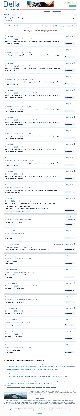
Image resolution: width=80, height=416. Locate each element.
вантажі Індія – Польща (36, 374)
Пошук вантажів (7, 385)
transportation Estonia (21, 383)
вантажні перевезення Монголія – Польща (50, 366)
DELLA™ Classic (65, 400)
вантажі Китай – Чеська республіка (48, 377)
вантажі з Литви (7, 403)
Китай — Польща (14, 18)
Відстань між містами (57, 400)
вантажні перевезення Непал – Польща (67, 366)
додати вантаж (47, 11)
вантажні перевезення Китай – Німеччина (15, 369)
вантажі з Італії (69, 402)
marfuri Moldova (39, 387)
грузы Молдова (24, 387)
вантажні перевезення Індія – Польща (50, 364)
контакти (42, 398)
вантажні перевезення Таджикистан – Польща (37, 367)
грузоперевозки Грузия (44, 381)
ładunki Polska (53, 387)
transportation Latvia (64, 381)
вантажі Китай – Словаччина (24, 377)
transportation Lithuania (11, 383)
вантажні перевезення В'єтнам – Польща (34, 364)
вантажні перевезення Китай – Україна (50, 369)
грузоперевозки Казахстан (23, 381)
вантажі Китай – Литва (62, 376)
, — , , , (30, 203)
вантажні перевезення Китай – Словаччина (33, 369)
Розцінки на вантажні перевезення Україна (27, 400)
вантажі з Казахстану (60, 402)
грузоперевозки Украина (12, 381)
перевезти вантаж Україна (58, 403)
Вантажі (16, 373)
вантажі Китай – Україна (36, 377)
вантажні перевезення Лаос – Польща (33, 366)
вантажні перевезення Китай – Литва (54, 367)
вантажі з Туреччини (51, 402)
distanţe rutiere (49, 383)
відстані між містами (30, 383)
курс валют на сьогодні (39, 404)
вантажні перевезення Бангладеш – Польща (16, 364)
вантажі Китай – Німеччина (12, 377)
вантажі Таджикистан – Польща (50, 376)
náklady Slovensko (46, 387)
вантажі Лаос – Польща (71, 374)
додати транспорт (56, 11)
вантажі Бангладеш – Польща (13, 374)
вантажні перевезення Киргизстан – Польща (16, 366)
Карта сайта (71, 400)
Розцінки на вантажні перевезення (12, 400)
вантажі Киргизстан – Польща (59, 374)
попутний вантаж (33, 403)
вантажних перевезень (40, 393)
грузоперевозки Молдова (34, 381)
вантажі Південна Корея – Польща (37, 376)
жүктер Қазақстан (31, 387)
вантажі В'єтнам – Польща (25, 374)
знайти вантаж (9, 402)
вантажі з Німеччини (33, 402)
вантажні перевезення (70, 403)
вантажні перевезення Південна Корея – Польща (17, 367)
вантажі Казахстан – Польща (47, 374)
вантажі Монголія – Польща (12, 376)
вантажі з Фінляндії (16, 403)
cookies (28, 408)
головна (37, 398)
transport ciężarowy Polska (54, 381)
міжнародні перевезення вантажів (45, 403)
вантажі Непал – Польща (24, 376)
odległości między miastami (40, 383)
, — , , (27, 249)
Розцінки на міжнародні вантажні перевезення (44, 400)
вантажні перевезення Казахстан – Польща (67, 364)
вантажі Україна (16, 402)
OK (40, 413)
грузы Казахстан (17, 387)
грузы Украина (10, 387)
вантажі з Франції (42, 402)
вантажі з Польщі (24, 402)
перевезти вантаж (25, 403)
